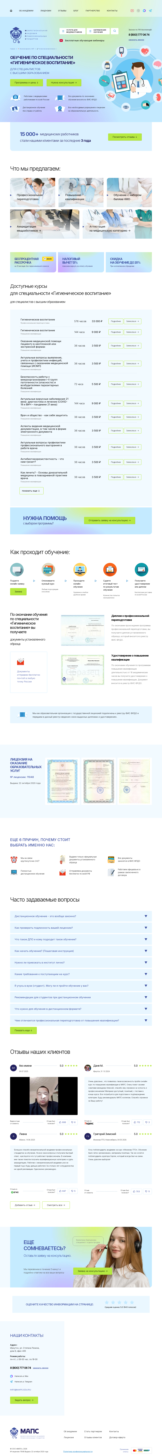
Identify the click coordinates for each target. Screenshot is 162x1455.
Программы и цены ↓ (26, 82)
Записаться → (132, 321)
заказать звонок (136, 40)
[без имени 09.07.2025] (44, 1096)
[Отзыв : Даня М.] (89, 1123)
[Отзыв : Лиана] (15, 1191)
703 (138, 1191)
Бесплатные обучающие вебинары (82, 40)
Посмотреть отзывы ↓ (125, 137)
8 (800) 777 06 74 (139, 34)
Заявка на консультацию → (93, 1271)
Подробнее (116, 321)
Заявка (18, 591)
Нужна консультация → (64, 82)
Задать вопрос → (24, 1400)
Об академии (26, 11)
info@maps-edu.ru (20, 1390)
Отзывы (62, 11)
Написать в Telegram (23, 1382)
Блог (76, 11)
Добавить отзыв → (25, 1205)
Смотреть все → (56, 1205)
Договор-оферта (117, 1437)
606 (64, 1122)
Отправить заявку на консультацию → (110, 520)
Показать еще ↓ (31, 490)
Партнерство (93, 11)
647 (64, 1191)
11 (149, 1191)
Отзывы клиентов (93, 1437)
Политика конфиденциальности (77, 1451)
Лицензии (45, 11)
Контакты (112, 11)
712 (138, 1122)
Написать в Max (21, 1376)
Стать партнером (93, 1431)
